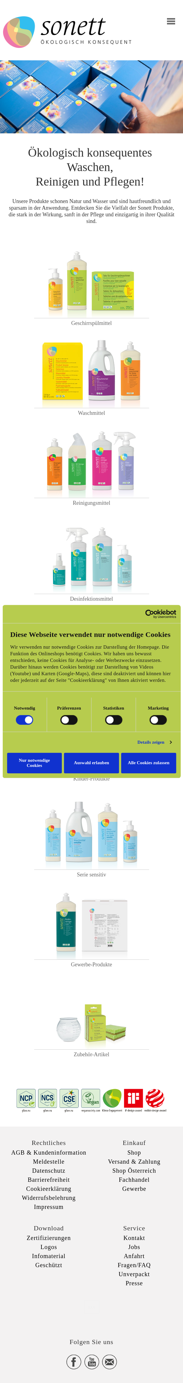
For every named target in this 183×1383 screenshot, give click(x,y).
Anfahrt (134, 1256)
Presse (134, 1283)
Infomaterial (49, 1256)
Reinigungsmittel (91, 503)
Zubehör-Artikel (91, 1054)
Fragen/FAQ (134, 1265)
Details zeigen (150, 742)
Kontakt (134, 1238)
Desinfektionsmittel (91, 599)
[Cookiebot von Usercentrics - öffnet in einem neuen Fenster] (149, 613)
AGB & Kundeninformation (49, 1152)
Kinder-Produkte (91, 779)
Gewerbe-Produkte (91, 965)
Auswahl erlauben (91, 762)
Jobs (134, 1247)
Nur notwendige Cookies (34, 763)
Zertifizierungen (49, 1238)
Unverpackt (134, 1274)
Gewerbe (134, 1188)
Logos (49, 1247)
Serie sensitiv (91, 875)
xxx (91, 1306)
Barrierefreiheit (49, 1179)
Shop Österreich (134, 1170)
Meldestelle (48, 1161)
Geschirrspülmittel (91, 323)
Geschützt (48, 1265)
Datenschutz (48, 1170)
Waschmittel (91, 413)
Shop (134, 1152)
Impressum (49, 1206)
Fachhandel (134, 1179)
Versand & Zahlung (134, 1161)
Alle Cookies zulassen (149, 762)
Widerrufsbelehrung (49, 1197)
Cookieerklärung (48, 1188)
